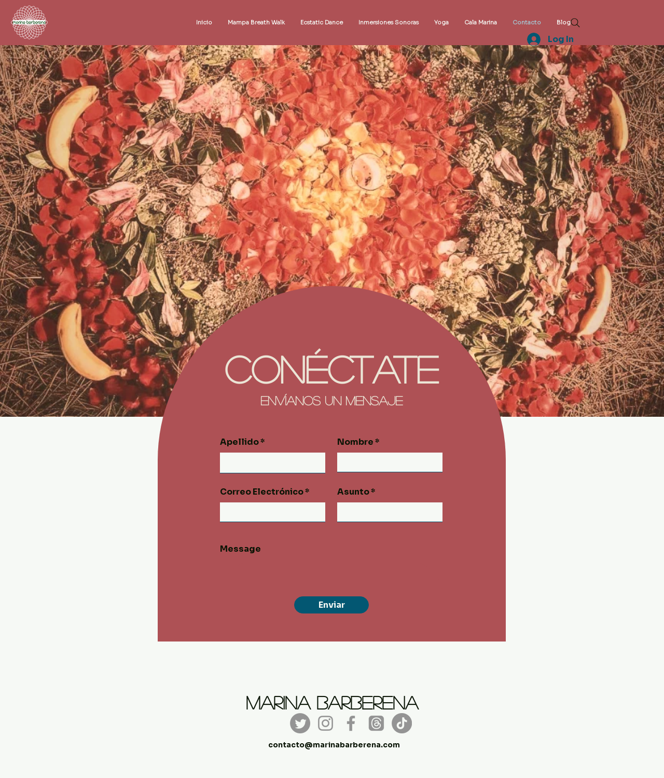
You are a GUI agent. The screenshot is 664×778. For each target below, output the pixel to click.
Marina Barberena (332, 702)
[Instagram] (325, 723)
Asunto (353, 492)
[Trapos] (376, 723)
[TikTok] (402, 723)
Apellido (239, 442)
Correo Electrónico (261, 492)
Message (240, 549)
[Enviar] (331, 604)
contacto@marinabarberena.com (334, 744)
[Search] (575, 23)
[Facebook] (351, 723)
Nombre (355, 442)
